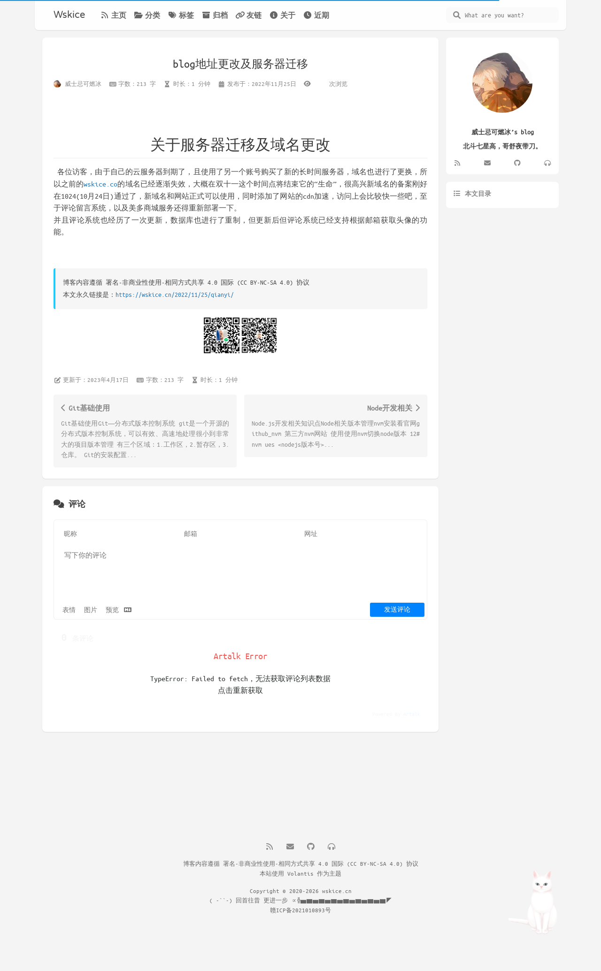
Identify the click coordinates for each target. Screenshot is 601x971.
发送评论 (397, 609)
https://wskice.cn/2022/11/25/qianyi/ (175, 294)
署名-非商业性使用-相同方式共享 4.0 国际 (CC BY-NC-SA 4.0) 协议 (320, 863)
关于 (282, 15)
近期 (316, 15)
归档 (214, 15)
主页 (113, 15)
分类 (147, 15)
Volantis (300, 873)
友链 (248, 15)
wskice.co (100, 183)
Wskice (69, 15)
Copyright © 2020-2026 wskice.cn (301, 890)
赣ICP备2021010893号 (300, 910)
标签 (181, 15)
